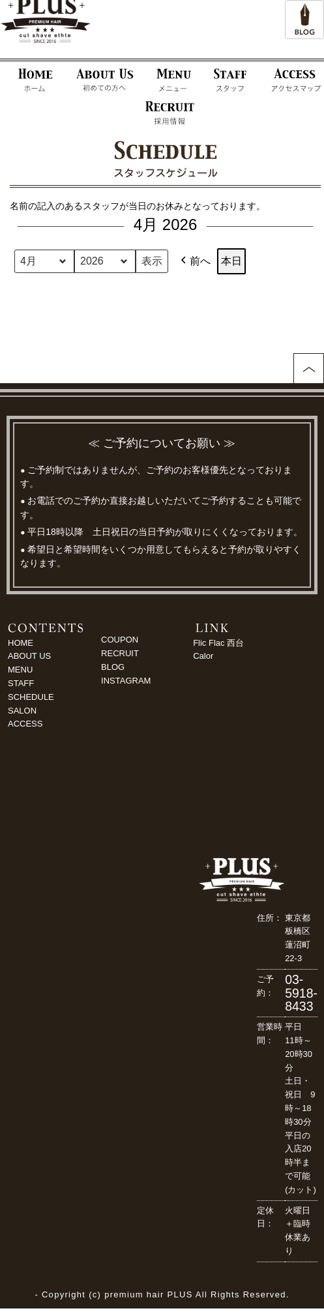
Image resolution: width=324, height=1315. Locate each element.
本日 (231, 261)
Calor (203, 656)
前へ (194, 261)
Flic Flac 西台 (218, 643)
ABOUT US (29, 656)
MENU (20, 669)
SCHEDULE (31, 697)
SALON (22, 710)
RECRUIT (120, 653)
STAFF (21, 683)
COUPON (119, 639)
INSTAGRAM (126, 681)
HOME (20, 643)
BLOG (113, 667)
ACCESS (25, 724)
